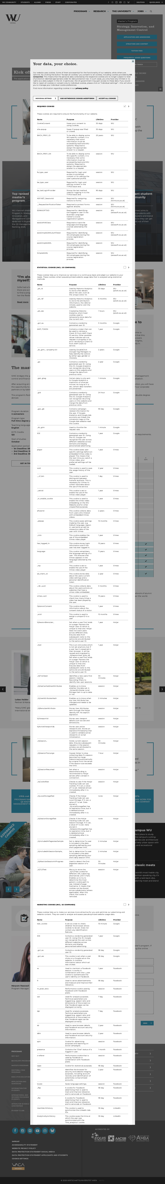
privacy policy (82, 88)
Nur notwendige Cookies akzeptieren (77, 98)
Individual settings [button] (43, 98)
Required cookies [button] (45, 106)
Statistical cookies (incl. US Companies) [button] (56, 267)
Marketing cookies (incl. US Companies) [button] (56, 905)
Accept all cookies (107, 98)
